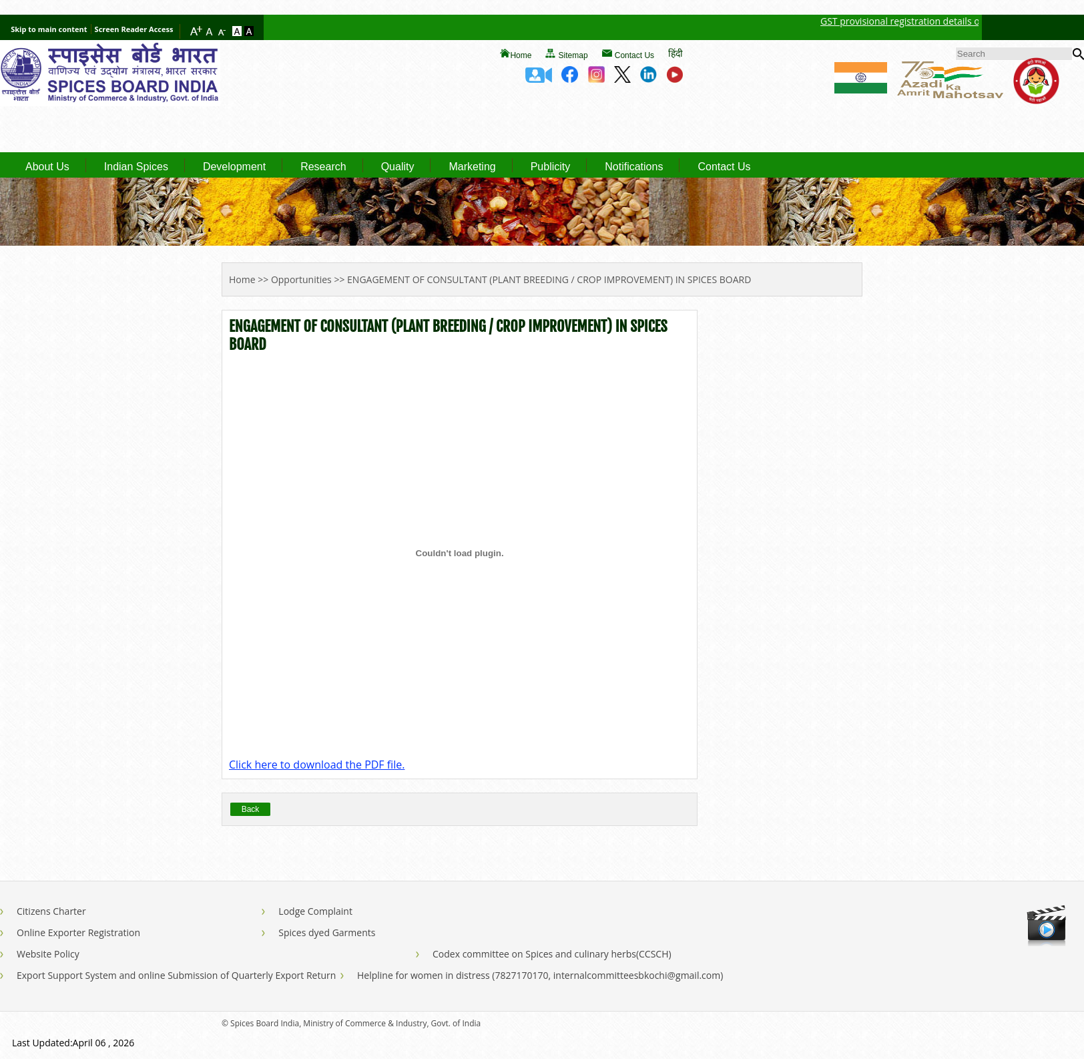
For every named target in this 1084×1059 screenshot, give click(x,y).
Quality (398, 167)
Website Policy (48, 953)
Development (234, 167)
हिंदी (675, 53)
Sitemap (573, 55)
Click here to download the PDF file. (316, 764)
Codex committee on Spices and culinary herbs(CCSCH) (552, 953)
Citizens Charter (51, 911)
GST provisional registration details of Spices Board (943, 21)
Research (323, 167)
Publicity (551, 167)
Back (251, 809)
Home (520, 55)
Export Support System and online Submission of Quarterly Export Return (176, 975)
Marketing (472, 167)
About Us (47, 167)
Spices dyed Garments (326, 932)
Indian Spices (136, 167)
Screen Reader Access (134, 29)
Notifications (634, 167)
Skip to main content (49, 29)
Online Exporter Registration (78, 932)
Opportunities (301, 279)
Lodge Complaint (315, 911)
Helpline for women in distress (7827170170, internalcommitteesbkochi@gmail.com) (540, 975)
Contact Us (634, 55)
